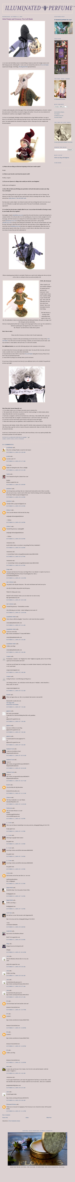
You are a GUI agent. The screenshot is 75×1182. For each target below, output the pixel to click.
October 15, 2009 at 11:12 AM (16, 793)
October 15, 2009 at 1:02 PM (15, 818)
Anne (7, 956)
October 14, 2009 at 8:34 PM (15, 497)
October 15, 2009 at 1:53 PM (15, 843)
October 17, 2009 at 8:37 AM (15, 986)
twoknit (8, 456)
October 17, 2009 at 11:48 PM (16, 1028)
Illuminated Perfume (11, 1104)
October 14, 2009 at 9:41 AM (15, 470)
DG (7, 1001)
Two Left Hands (44, 65)
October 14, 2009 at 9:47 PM (15, 556)
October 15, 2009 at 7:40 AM (15, 721)
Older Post (48, 1117)
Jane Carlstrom (9, 582)
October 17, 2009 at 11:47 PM (16, 1009)
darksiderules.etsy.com (11, 220)
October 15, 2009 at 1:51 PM (15, 831)
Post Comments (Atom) (14, 1121)
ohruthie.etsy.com (7, 222)
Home (27, 1117)
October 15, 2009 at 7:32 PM (15, 896)
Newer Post (5, 1117)
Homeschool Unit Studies (12, 704)
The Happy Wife (10, 702)
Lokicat (8, 873)
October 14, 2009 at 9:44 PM (15, 547)
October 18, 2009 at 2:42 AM (15, 1073)
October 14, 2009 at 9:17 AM (15, 461)
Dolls (13, 438)
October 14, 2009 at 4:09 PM (15, 484)
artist (9, 438)
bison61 (8, 784)
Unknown (8, 797)
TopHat (8, 474)
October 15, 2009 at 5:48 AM (15, 672)
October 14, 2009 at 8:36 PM (15, 522)
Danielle (8, 694)
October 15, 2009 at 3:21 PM (15, 883)
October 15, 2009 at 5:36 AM (15, 652)
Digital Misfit (9, 887)
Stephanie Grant (10, 748)
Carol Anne (9, 912)
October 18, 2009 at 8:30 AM (15, 1100)
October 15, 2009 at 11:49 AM (16, 804)
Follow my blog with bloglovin (61, 157)
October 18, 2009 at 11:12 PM (16, 1111)
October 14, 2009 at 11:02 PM (16, 578)
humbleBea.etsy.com (18, 215)
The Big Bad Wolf (23, 66)
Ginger (8, 569)
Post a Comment (6, 1115)
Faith (7, 465)
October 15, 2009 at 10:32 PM (16, 952)
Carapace (8, 656)
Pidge (7, 943)
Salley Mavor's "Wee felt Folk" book (17, 198)
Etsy (16, 438)
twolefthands (9, 447)
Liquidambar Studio (11, 616)
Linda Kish (9, 931)
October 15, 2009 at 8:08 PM (15, 927)
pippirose (8, 711)
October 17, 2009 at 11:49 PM (16, 1046)
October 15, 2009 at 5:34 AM (15, 639)
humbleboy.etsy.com (15, 226)
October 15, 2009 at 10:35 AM (16, 755)
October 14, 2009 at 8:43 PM (15, 538)
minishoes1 (9, 488)
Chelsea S (8, 510)
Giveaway (21, 438)
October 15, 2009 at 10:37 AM (16, 780)
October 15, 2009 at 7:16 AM (15, 707)
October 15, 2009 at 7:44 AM (15, 744)
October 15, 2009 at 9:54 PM (15, 939)
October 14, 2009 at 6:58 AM (15, 452)
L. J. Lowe (8, 822)
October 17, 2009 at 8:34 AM (15, 966)
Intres (7, 1066)
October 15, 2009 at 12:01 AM (16, 600)
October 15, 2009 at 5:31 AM (15, 625)
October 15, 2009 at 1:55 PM (15, 869)
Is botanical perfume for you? (63, 19)
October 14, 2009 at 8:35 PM (15, 506)
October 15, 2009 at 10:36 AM (16, 768)
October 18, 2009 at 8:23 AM (15, 1087)
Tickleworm (9, 808)
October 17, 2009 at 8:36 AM (15, 975)
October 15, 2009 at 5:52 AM (15, 690)
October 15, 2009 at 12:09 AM (16, 612)
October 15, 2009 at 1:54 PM (15, 856)
